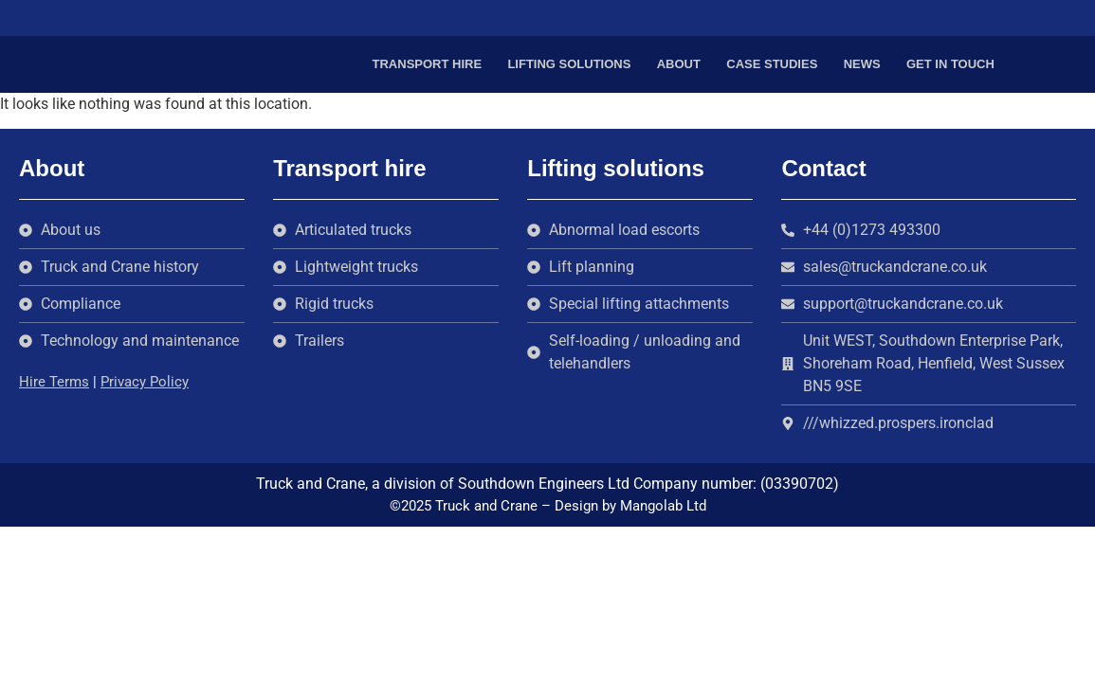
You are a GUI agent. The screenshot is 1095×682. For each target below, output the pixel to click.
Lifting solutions (568, 64)
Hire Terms (54, 381)
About (679, 64)
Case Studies (771, 64)
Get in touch (950, 64)
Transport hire (428, 64)
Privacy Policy (144, 381)
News (862, 64)
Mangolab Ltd (663, 505)
